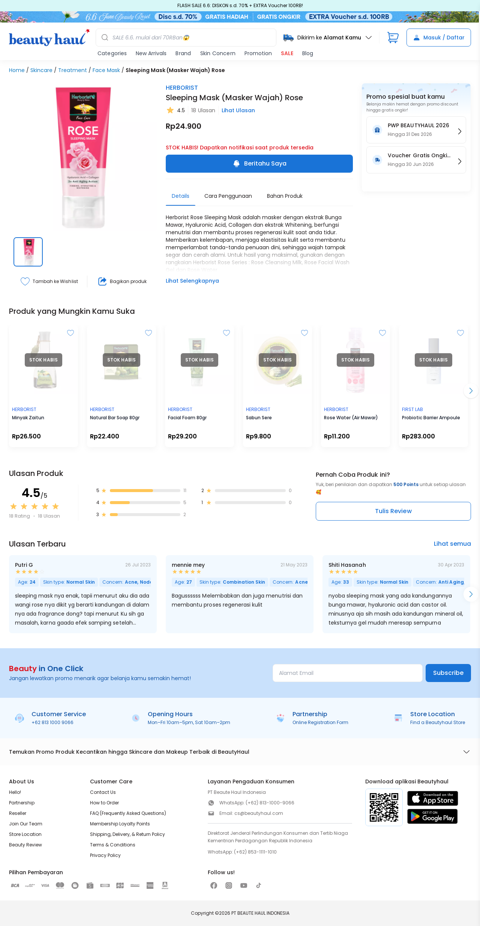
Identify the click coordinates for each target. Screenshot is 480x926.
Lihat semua (452, 543)
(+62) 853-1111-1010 (255, 852)
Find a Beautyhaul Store (437, 722)
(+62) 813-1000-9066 (270, 803)
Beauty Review (25, 845)
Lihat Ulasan (238, 110)
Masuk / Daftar (439, 37)
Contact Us (103, 792)
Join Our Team (25, 824)
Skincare (41, 70)
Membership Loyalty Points (120, 824)
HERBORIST (182, 87)
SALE (287, 53)
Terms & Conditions (112, 845)
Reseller (17, 813)
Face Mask (106, 70)
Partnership (21, 803)
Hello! (15, 792)
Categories (112, 53)
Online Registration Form (320, 722)
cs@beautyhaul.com (258, 813)
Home (17, 70)
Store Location (25, 834)
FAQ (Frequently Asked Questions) (128, 813)
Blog (307, 53)
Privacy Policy (105, 855)
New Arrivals (151, 53)
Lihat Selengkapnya (192, 281)
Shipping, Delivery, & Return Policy (127, 834)
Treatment (72, 70)
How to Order (104, 803)
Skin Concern (218, 53)
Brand (183, 53)
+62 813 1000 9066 (53, 722)
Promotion (258, 53)
